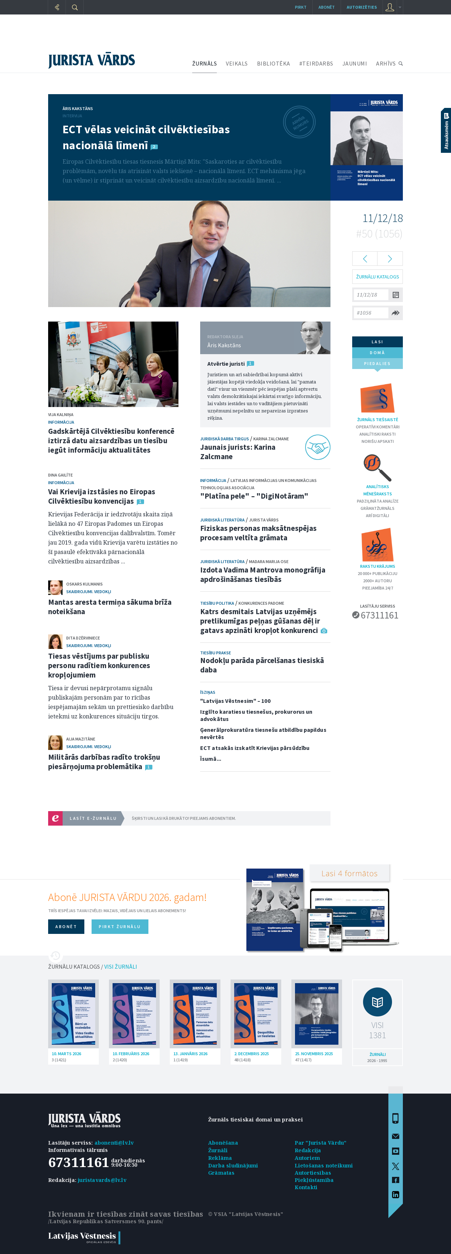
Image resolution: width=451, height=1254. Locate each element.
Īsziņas (207, 692)
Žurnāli (218, 1150)
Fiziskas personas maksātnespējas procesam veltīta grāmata (258, 532)
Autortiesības (313, 1172)
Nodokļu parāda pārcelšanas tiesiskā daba (262, 665)
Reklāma (220, 1157)
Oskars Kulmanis (84, 584)
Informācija (61, 422)
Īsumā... (210, 758)
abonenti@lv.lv (114, 1142)
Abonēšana (223, 1142)
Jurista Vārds (264, 520)
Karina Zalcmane (271, 438)
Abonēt (327, 7)
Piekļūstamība (314, 1180)
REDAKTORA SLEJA (225, 336)
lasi (378, 341)
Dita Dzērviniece (83, 638)
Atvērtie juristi (225, 363)
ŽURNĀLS (204, 63)
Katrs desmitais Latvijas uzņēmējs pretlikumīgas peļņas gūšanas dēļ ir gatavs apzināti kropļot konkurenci (260, 621)
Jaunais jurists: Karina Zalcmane (237, 451)
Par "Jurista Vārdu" (321, 1142)
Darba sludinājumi (233, 1165)
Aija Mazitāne (80, 739)
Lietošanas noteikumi (324, 1165)
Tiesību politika (217, 603)
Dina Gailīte (60, 475)
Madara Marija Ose (268, 561)
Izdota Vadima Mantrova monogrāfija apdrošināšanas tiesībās (262, 574)
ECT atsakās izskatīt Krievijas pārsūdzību (254, 747)
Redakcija (308, 1150)
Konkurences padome (261, 603)
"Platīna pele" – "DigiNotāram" (254, 496)
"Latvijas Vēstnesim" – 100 (235, 700)
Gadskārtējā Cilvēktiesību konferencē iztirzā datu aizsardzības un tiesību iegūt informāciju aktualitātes (111, 440)
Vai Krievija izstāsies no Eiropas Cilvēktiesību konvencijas (101, 496)
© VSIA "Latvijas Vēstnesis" (245, 1214)
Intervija (72, 115)
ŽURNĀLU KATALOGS (377, 276)
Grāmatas (221, 1172)
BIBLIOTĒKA (273, 63)
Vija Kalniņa (60, 414)
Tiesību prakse (215, 652)
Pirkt (301, 7)
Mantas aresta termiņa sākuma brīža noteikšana (110, 606)
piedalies (377, 365)
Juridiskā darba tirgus (224, 438)
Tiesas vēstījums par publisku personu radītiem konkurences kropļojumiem (99, 665)
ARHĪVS (386, 63)
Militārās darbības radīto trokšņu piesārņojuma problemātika (104, 761)
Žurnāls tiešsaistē (377, 401)
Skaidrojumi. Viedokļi (88, 591)
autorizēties (362, 7)
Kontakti (306, 1187)
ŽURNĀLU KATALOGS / (92, 966)
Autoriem (307, 1157)
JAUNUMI (354, 63)
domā (377, 352)
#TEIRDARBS (316, 63)
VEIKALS (237, 63)
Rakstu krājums (377, 548)
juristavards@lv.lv (102, 1180)
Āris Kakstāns (78, 108)
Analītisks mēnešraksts (377, 474)
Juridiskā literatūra (222, 520)
